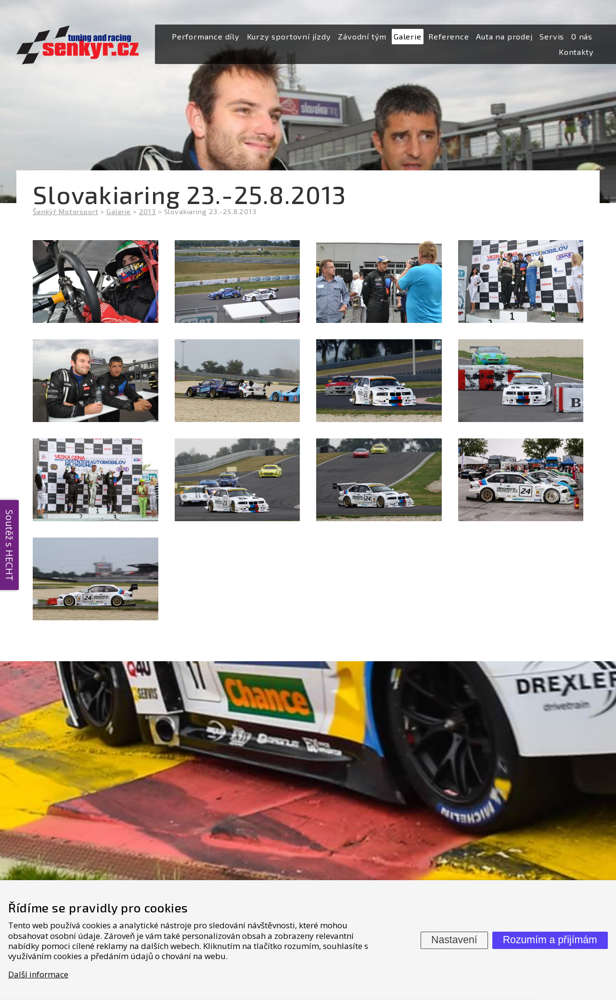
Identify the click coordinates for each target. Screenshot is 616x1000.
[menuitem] (206, 37)
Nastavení (454, 940)
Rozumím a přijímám (550, 940)
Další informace (38, 974)
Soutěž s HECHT (9, 545)
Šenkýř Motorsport (65, 211)
